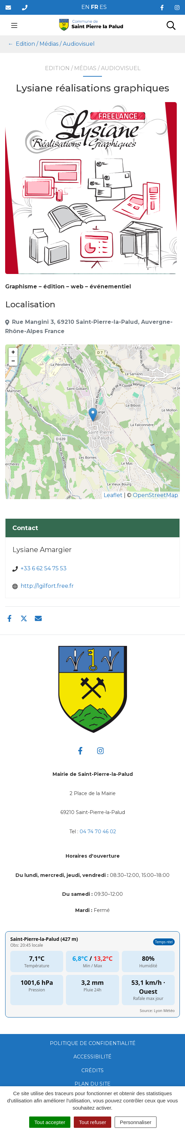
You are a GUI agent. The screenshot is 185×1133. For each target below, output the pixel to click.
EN (85, 7)
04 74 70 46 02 (98, 831)
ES (103, 7)
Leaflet (113, 495)
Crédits (92, 1070)
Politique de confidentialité (93, 1043)
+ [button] (13, 352)
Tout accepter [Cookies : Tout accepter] (49, 1122)
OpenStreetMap (155, 495)
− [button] (13, 361)
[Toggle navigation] (14, 25)
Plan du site (92, 1084)
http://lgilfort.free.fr (47, 586)
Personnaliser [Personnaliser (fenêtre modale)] (135, 1122)
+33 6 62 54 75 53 (44, 568)
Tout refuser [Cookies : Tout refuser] (92, 1122)
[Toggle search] (171, 25)
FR (94, 7)
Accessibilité (92, 1057)
